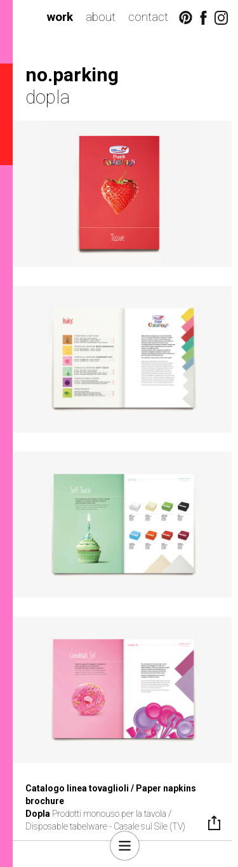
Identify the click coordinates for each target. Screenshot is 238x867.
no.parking (72, 75)
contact (148, 17)
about (101, 17)
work (60, 17)
